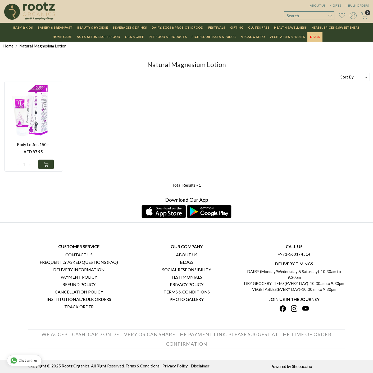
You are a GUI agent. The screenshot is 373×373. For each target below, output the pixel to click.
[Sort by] (350, 77)
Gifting (236, 27)
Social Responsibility (186, 269)
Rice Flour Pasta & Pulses (214, 37)
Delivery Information (79, 269)
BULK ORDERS (356, 5)
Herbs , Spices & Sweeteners (335, 27)
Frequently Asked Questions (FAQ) (79, 262)
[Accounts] (353, 15)
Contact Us (79, 254)
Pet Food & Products (168, 37)
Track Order (79, 306)
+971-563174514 (294, 254)
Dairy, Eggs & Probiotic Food (177, 27)
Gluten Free (258, 27)
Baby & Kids (23, 27)
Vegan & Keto (253, 37)
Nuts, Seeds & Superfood (98, 37)
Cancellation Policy (79, 291)
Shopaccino (302, 366)
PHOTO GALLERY (187, 299)
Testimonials (186, 276)
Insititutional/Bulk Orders (79, 299)
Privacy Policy (186, 284)
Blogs (186, 262)
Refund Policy (78, 284)
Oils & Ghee (134, 37)
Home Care (62, 37)
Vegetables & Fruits (287, 37)
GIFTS (335, 5)
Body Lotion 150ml (34, 144)
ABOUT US (317, 5)
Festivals (216, 27)
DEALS (315, 37)
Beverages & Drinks (130, 27)
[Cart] (46, 164)
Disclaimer (200, 365)
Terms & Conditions (186, 291)
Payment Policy (79, 276)
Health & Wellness (290, 27)
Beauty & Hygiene (92, 27)
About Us (186, 254)
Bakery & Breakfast (55, 27)
